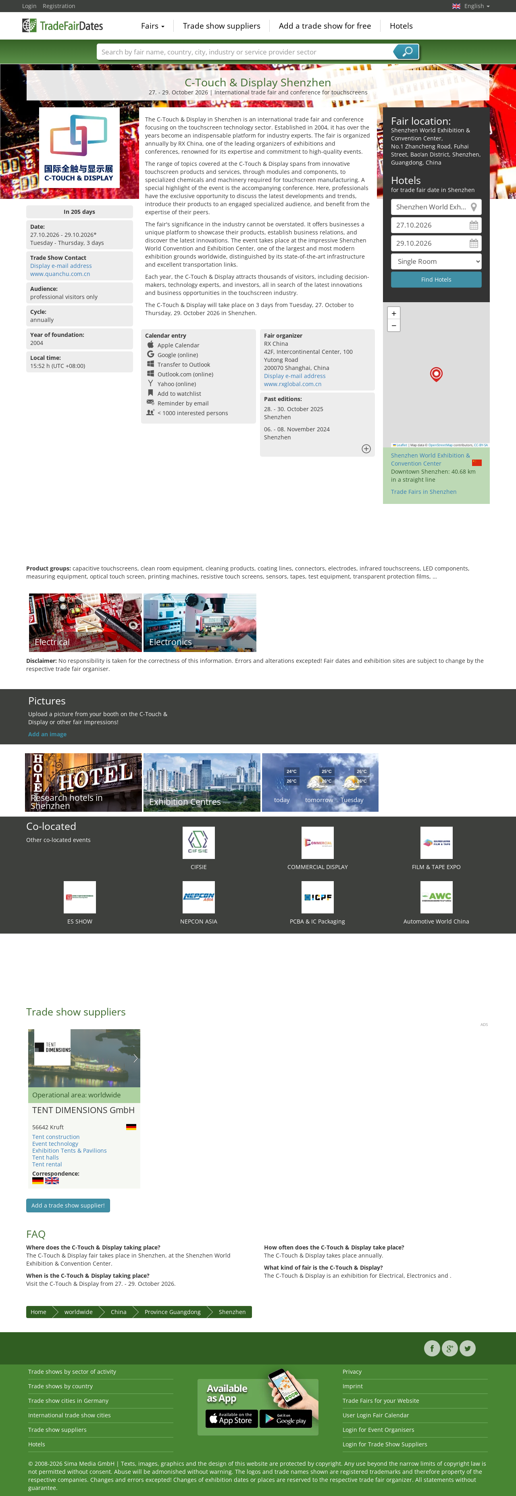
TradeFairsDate (62, 25)
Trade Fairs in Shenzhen (424, 491)
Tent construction (56, 1137)
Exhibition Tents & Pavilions (69, 1150)
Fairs (152, 26)
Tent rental (47, 1164)
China (119, 1312)
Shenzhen (232, 1312)
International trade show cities (69, 1415)
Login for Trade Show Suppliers (385, 1444)
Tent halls (45, 1157)
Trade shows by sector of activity (72, 1371)
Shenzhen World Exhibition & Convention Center (430, 459)
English (477, 6)
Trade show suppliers (221, 26)
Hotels (401, 26)
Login (29, 6)
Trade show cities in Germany (68, 1400)
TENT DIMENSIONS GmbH (83, 1110)
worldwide (78, 1312)
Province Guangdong (173, 1312)
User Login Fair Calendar (376, 1415)
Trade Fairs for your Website (381, 1400)
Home (38, 1312)
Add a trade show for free (325, 26)
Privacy (352, 1371)
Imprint (353, 1386)
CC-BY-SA (481, 445)
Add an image (47, 734)
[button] (436, 374)
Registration (59, 6)
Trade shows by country (60, 1386)
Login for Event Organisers (378, 1429)
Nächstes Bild (135, 1058)
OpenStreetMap (441, 445)
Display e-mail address (61, 266)
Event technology (55, 1143)
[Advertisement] (258, 538)
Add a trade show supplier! (68, 1205)
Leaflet (400, 445)
